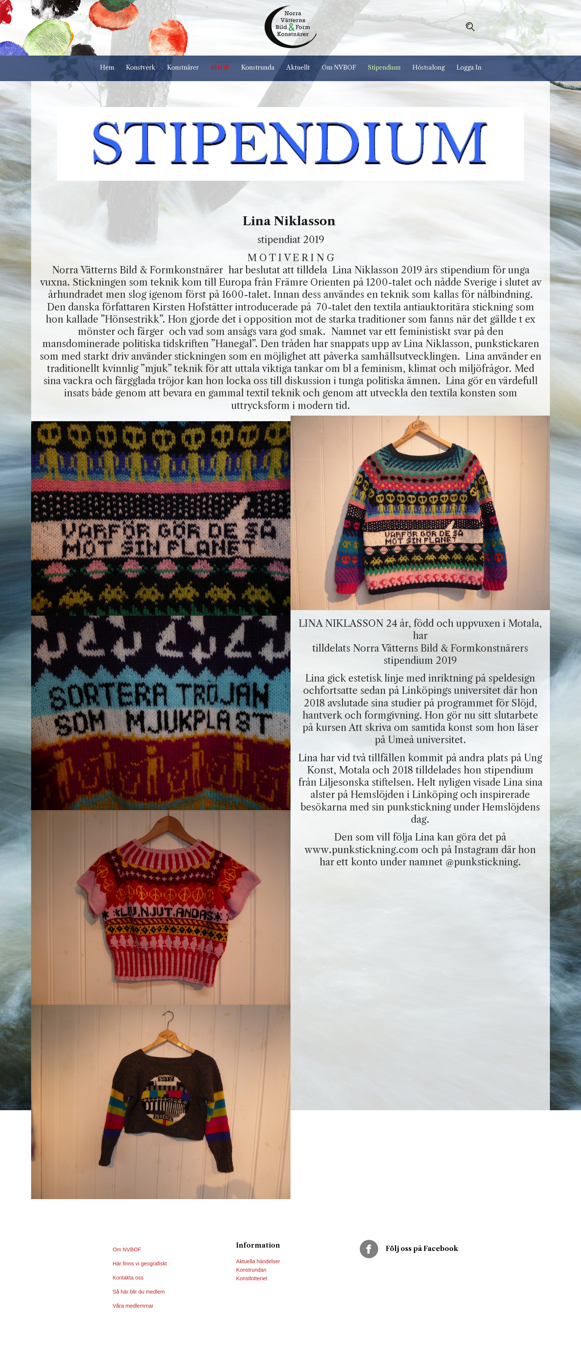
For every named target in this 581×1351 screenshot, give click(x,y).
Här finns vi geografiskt (140, 1264)
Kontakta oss (129, 1278)
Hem (107, 67)
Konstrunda (258, 67)
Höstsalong (428, 67)
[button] (470, 26)
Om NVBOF (339, 67)
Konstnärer (183, 67)
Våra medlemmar (133, 1306)
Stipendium (384, 67)
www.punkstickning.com (362, 850)
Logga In (468, 67)
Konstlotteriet (251, 1278)
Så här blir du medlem (139, 1292)
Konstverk (140, 67)
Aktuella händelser (258, 1261)
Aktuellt (298, 67)
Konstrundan (251, 1270)
